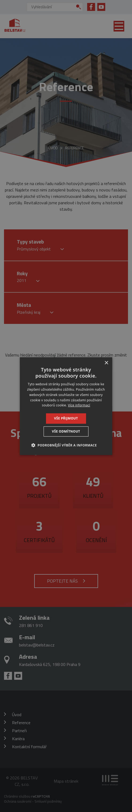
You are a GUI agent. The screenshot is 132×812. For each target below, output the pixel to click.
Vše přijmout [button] (66, 418)
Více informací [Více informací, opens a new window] (79, 405)
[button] (66, 445)
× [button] (106, 363)
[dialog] (66, 406)
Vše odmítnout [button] (66, 431)
